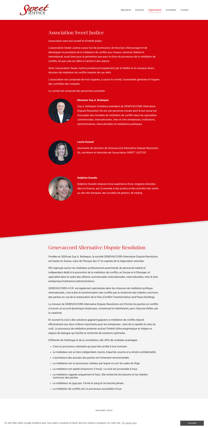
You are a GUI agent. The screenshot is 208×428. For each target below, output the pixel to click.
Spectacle (126, 9)
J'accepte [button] (192, 423)
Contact (184, 9)
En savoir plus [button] (129, 423)
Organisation (154, 9)
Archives (139, 9)
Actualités (171, 9)
